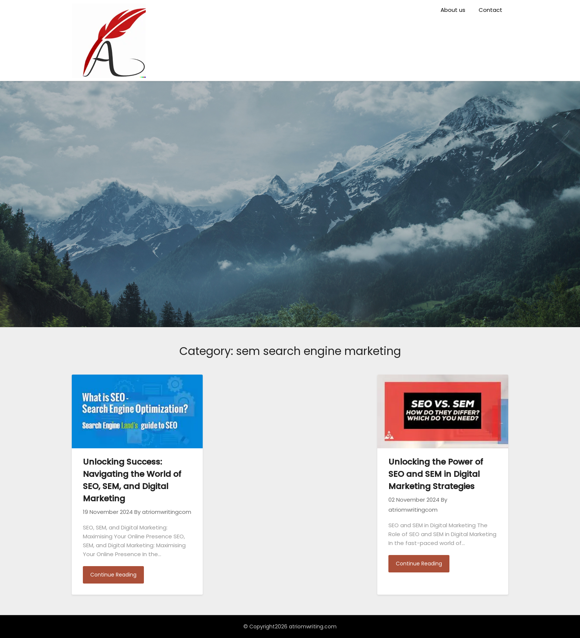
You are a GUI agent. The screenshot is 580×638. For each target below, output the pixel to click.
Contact (490, 10)
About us (453, 10)
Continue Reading (113, 574)
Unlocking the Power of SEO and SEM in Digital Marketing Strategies (435, 474)
